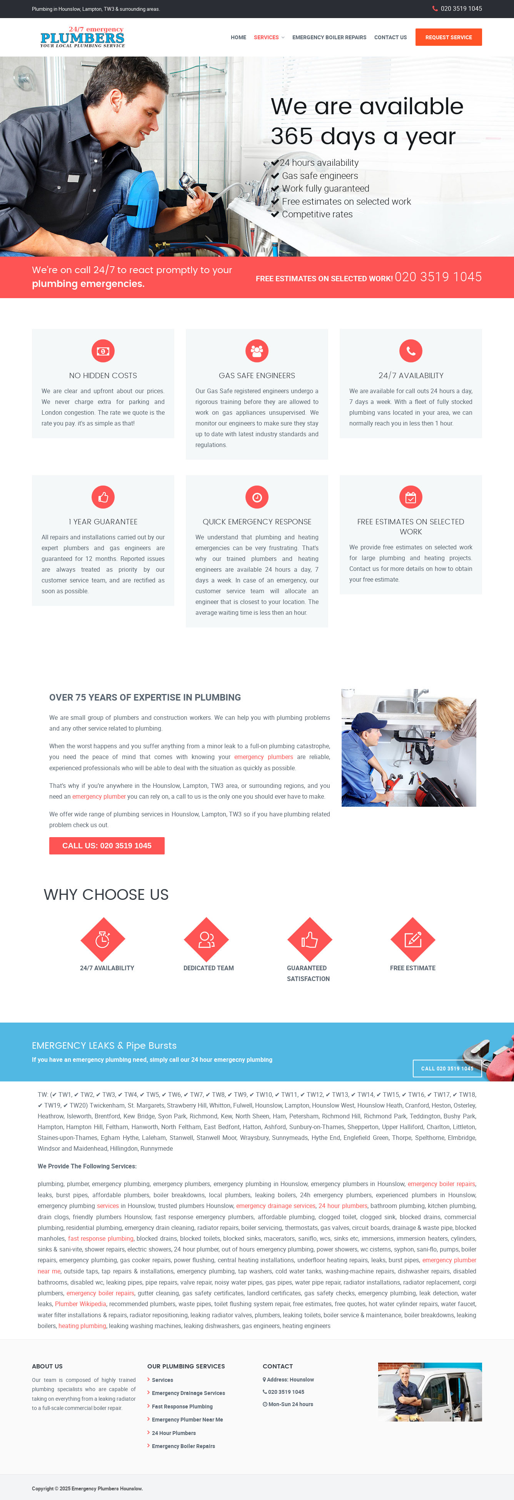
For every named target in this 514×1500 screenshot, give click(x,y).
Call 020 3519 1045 (447, 1051)
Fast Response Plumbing (182, 1403)
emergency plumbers (263, 757)
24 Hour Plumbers (174, 1430)
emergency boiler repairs (441, 1183)
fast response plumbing (101, 1237)
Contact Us (390, 37)
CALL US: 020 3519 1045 (107, 845)
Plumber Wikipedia (80, 1302)
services (108, 1205)
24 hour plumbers (343, 1205)
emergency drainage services (275, 1205)
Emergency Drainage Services (188, 1390)
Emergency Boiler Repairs (329, 37)
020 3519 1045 (461, 9)
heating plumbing (82, 1323)
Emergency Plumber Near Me (187, 1416)
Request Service (449, 37)
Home (238, 37)
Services (266, 37)
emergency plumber (99, 796)
